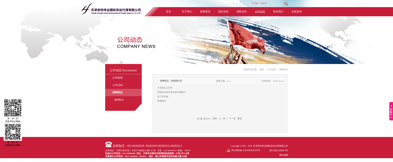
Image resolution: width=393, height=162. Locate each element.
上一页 (222, 118)
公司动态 (271, 69)
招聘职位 (283, 69)
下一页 (232, 118)
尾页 (239, 118)
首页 (168, 11)
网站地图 (283, 155)
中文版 (255, 3)
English (263, 3)
